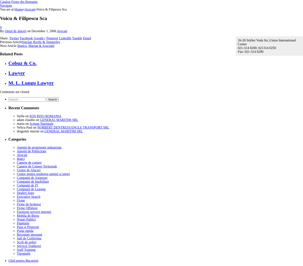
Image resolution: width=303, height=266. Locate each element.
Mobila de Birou (28, 215)
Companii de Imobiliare (33, 181)
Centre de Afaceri (29, 170)
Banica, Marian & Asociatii (35, 46)
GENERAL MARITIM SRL (59, 120)
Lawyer (16, 73)
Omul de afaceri (16, 31)
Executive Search (28, 196)
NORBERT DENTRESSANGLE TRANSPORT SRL (73, 127)
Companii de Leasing (31, 189)
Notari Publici (26, 219)
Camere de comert (29, 162)
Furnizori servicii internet (34, 212)
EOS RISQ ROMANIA (45, 116)
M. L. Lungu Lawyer (31, 83)
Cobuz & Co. (22, 63)
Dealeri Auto (25, 193)
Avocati (62, 31)
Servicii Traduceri (29, 246)
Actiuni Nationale (41, 123)
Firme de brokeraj (29, 204)
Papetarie (23, 223)
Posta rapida (25, 231)
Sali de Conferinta (29, 238)
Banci (21, 159)
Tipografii (23, 253)
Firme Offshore (27, 208)
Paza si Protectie (28, 227)
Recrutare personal (29, 234)
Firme (21, 200)
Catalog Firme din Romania (18, 2)
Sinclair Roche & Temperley (41, 42)
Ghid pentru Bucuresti (23, 260)
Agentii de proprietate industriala (39, 147)
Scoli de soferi (26, 242)
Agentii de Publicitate (31, 151)
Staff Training (26, 249)
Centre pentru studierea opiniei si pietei (43, 174)
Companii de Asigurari (32, 178)
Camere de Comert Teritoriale (37, 166)
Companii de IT (27, 185)
